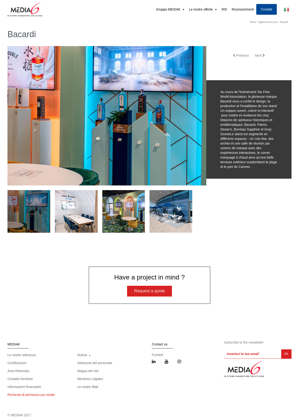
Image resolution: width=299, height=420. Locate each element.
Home (253, 22)
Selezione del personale (94, 363)
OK (286, 353)
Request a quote (149, 291)
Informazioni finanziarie (24, 387)
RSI (224, 9)
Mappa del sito (88, 371)
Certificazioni (16, 363)
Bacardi (284, 22)
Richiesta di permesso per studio (31, 395)
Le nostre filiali (87, 387)
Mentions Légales (90, 379)
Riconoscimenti (243, 9)
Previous (241, 55)
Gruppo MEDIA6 (168, 9)
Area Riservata (18, 371)
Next (260, 55)
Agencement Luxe (268, 22)
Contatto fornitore (20, 379)
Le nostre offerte (201, 9)
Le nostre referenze (21, 355)
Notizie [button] (84, 355)
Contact (157, 355)
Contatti (266, 9)
